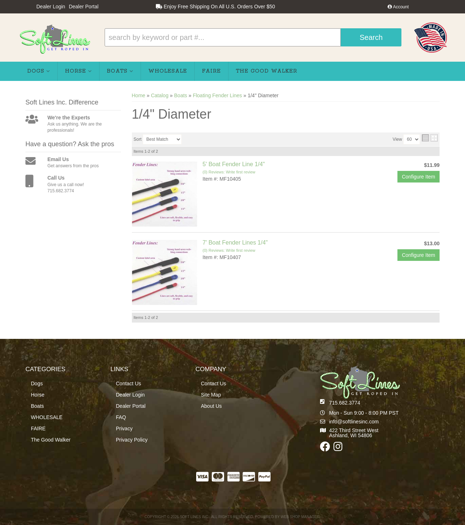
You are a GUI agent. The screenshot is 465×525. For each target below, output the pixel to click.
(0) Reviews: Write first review (229, 172)
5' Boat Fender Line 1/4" (234, 164)
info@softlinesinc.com (354, 421)
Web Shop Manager (299, 517)
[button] (253, 37)
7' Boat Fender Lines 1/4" (235, 242)
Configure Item (418, 177)
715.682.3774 (344, 403)
